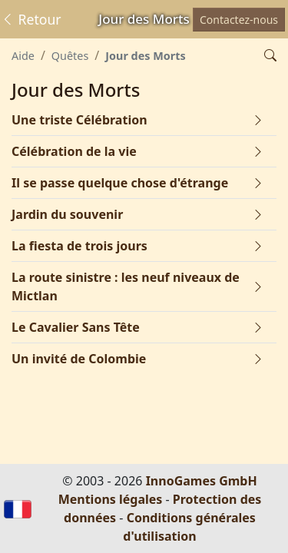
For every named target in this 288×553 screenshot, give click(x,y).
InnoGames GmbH (201, 480)
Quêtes (69, 55)
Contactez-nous (239, 19)
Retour (31, 19)
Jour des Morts (145, 55)
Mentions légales (110, 499)
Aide (23, 55)
